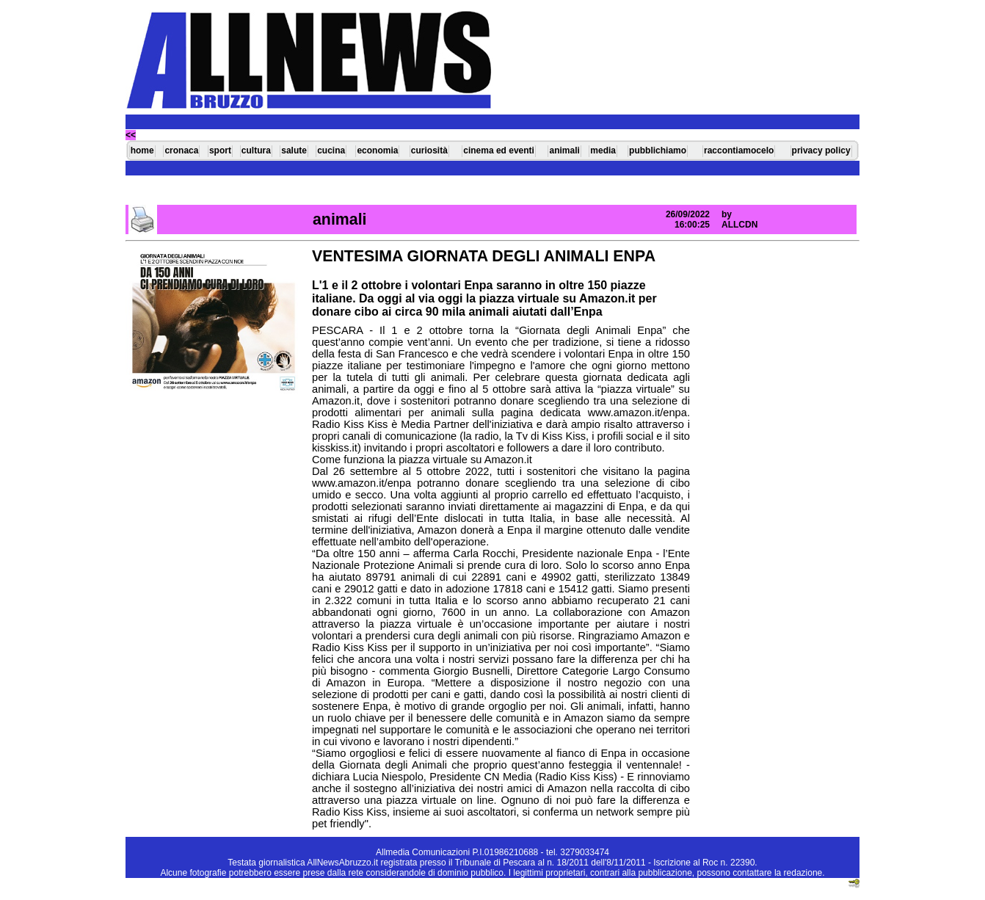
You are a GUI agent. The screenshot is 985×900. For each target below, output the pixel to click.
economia (377, 150)
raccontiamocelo (739, 150)
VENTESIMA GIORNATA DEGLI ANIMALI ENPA (483, 256)
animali (564, 150)
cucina (331, 150)
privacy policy (821, 150)
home (142, 150)
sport (220, 150)
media (603, 150)
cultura (256, 150)
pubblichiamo (657, 150)
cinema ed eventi (498, 150)
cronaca (181, 150)
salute (294, 150)
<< (131, 135)
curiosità (429, 150)
